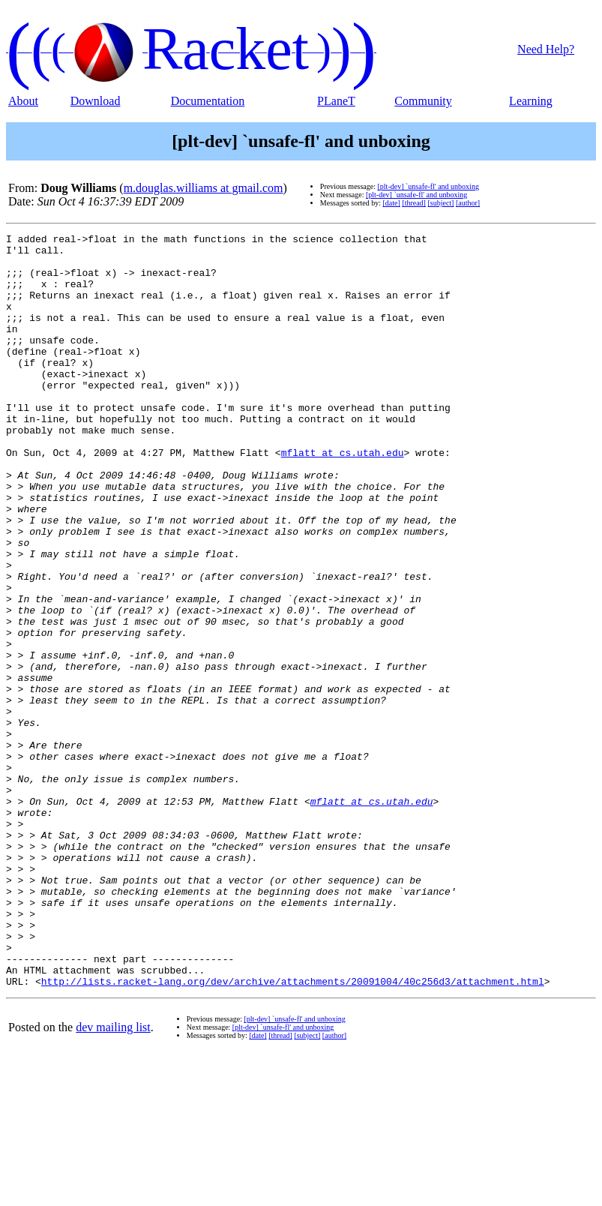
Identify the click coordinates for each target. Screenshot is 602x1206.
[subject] (440, 203)
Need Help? (545, 49)
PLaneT (336, 100)
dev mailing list (113, 1178)
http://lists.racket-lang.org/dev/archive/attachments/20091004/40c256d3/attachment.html (292, 1131)
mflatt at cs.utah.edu (342, 497)
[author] (468, 203)
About (23, 100)
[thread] (414, 203)
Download (95, 100)
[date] (391, 203)
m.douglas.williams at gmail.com (203, 188)
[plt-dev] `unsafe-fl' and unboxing (428, 186)
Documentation (208, 100)
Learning (531, 100)
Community (422, 100)
